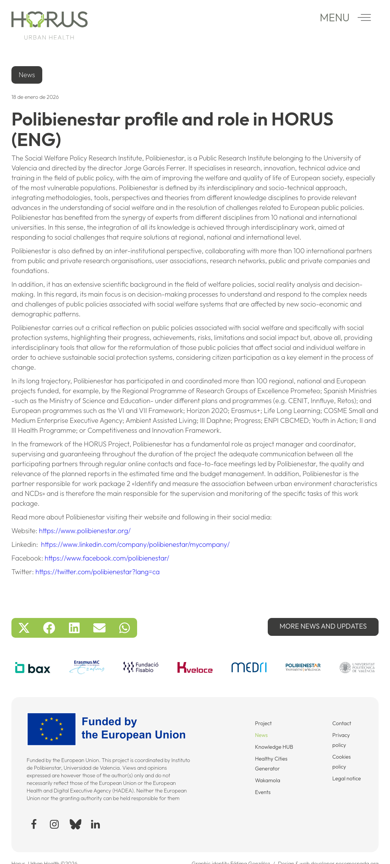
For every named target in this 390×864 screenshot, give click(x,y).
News (261, 735)
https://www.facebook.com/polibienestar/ (107, 558)
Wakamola (267, 780)
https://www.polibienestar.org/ (85, 530)
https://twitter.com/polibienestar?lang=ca (97, 571)
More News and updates (323, 626)
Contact (342, 723)
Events (262, 792)
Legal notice (346, 778)
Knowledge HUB (274, 746)
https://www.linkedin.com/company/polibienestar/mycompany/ (135, 544)
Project (263, 723)
